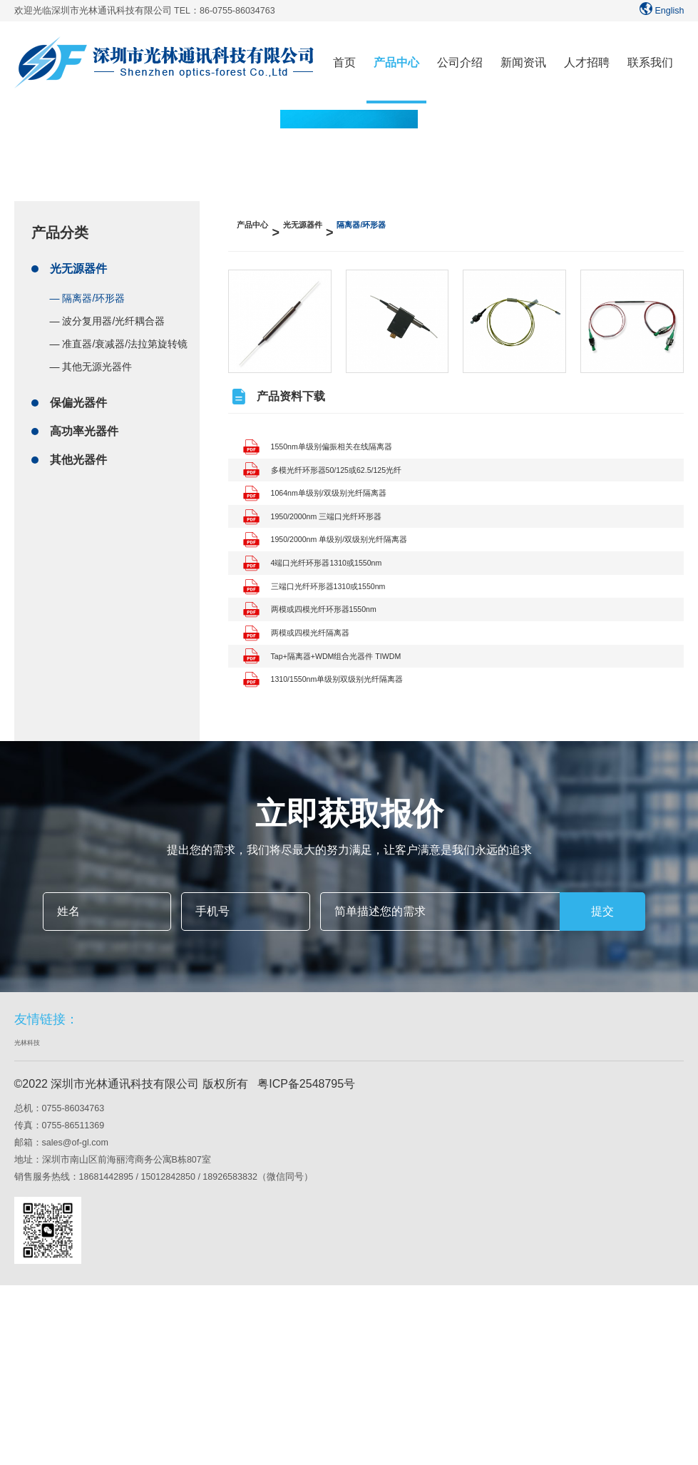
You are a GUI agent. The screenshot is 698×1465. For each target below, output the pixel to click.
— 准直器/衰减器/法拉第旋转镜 (119, 336)
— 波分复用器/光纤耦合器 (107, 314)
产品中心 (396, 62)
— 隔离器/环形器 (87, 291)
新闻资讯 (523, 62)
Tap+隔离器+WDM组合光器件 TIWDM (353, 808)
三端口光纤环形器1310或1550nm (341, 688)
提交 (602, 1087)
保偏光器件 (78, 395)
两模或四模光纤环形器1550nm (334, 728)
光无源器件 (78, 261)
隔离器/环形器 (421, 225)
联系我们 (650, 62)
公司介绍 (460, 62)
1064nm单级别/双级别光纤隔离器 (341, 528)
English (660, 10)
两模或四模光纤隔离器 (313, 768)
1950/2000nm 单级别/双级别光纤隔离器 (357, 608)
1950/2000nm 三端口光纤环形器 (338, 568)
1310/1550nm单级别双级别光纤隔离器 (354, 848)
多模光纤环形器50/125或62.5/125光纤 (353, 488)
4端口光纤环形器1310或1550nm (338, 648)
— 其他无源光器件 (91, 359)
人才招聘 (587, 62)
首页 (344, 62)
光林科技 (34, 1220)
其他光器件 (78, 452)
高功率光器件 (84, 424)
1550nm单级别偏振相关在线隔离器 (345, 448)
